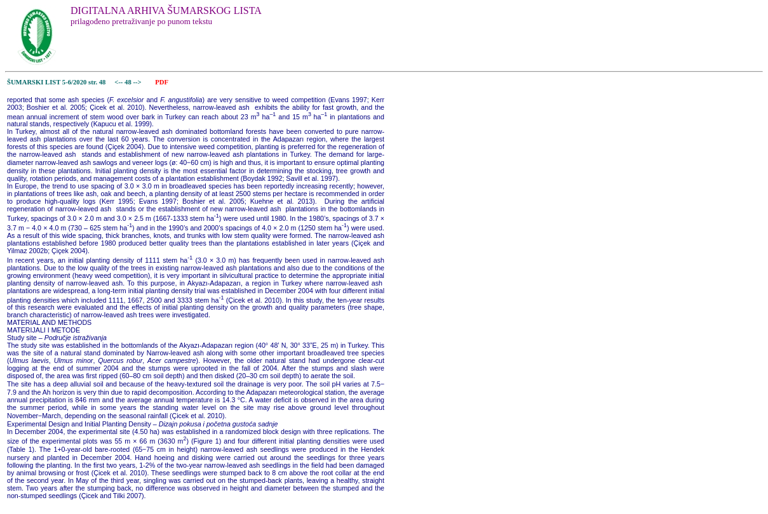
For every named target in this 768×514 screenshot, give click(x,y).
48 (129, 82)
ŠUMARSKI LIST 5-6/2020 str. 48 (56, 82)
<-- (119, 82)
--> (138, 82)
